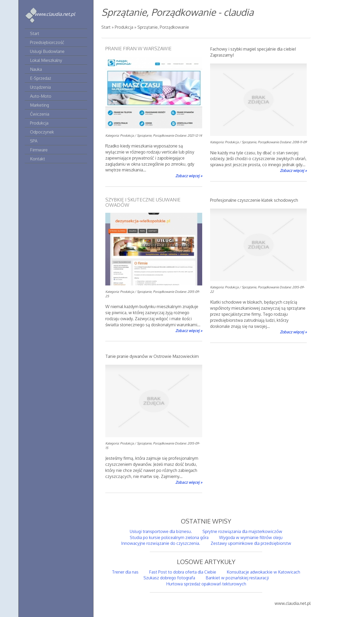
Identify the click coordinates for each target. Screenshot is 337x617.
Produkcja (124, 27)
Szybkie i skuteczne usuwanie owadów (143, 202)
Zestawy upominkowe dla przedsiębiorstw (251, 543)
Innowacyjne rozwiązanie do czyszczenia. (160, 543)
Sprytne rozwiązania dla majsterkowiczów (242, 531)
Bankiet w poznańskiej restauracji (237, 577)
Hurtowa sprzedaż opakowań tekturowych (206, 583)
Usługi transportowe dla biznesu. (161, 531)
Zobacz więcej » (188, 175)
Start (106, 27)
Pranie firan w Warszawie (138, 48)
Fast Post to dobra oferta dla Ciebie (182, 572)
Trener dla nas (125, 572)
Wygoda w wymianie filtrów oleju (251, 537)
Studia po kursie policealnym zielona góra (169, 537)
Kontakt (37, 158)
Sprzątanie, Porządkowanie (163, 27)
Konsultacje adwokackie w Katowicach (263, 572)
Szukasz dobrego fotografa (169, 577)
